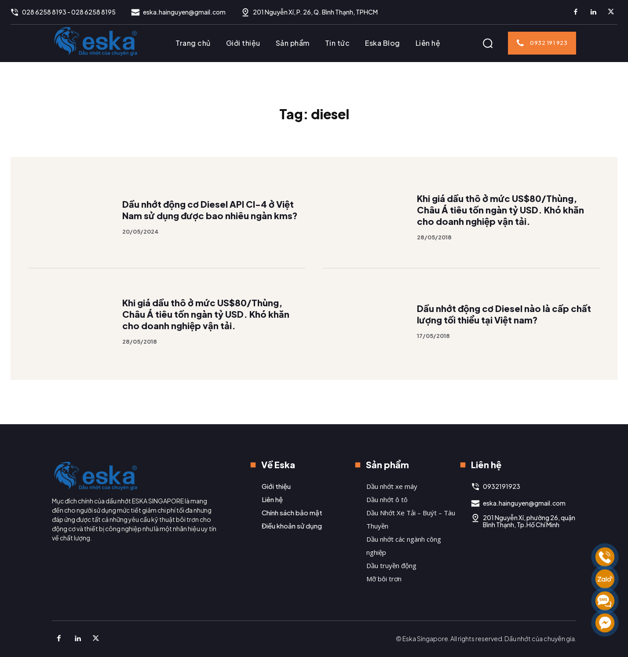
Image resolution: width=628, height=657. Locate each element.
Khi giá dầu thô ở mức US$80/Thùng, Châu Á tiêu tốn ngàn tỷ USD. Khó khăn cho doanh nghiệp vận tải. (500, 210)
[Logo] (96, 41)
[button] (487, 43)
